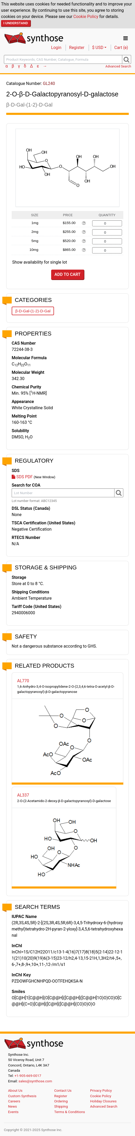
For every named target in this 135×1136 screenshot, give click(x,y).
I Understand (15, 23)
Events (13, 1112)
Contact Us (63, 1090)
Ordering (61, 1101)
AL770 (23, 680)
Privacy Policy (101, 1090)
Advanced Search (118, 66)
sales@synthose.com (35, 1081)
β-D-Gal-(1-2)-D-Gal (32, 311)
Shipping (61, 1106)
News (12, 1106)
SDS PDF (22, 476)
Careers (14, 1101)
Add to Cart (67, 274)
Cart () (121, 47)
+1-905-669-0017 (28, 1075)
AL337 (23, 795)
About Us (15, 1090)
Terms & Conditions (69, 1112)
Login (56, 47)
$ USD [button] (97, 47)
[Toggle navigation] (125, 38)
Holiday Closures (103, 1101)
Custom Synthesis (22, 1096)
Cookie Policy (85, 16)
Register (76, 47)
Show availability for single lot (39, 262)
